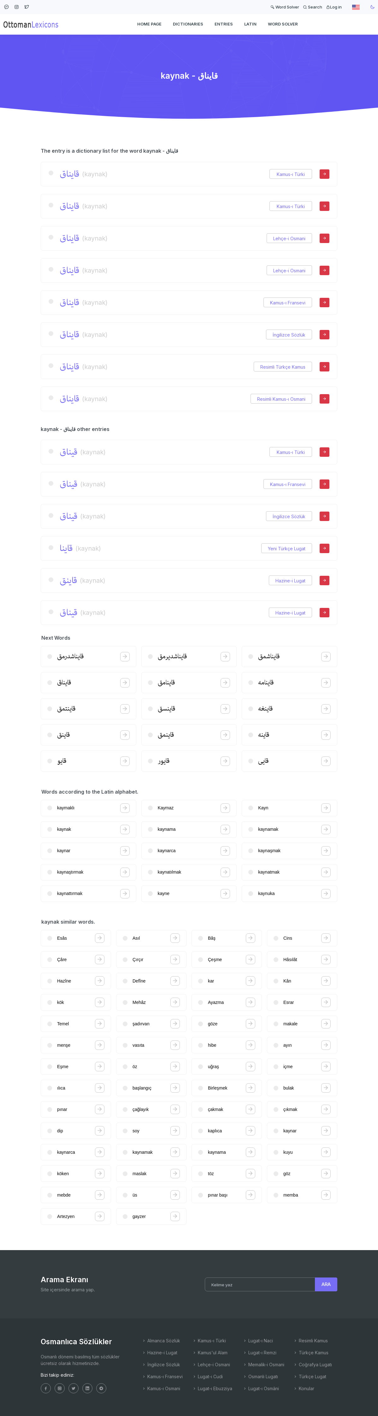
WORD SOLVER (283, 23)
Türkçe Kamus (310, 1352)
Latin (250, 23)
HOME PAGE (149, 23)
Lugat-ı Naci (258, 1340)
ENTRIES (224, 23)
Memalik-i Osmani (263, 1364)
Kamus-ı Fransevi (287, 302)
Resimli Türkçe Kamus (282, 367)
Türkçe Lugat (309, 1376)
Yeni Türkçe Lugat (286, 548)
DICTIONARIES (188, 23)
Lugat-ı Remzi (259, 1352)
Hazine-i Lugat (290, 580)
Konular (303, 1388)
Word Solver (284, 6)
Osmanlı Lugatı (260, 1376)
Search (312, 6)
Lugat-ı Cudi (207, 1376)
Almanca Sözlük (161, 1340)
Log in (334, 6)
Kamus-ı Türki (291, 174)
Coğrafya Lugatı (312, 1364)
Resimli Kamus (310, 1340)
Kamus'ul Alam (209, 1352)
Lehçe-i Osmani (289, 238)
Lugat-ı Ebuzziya (212, 1388)
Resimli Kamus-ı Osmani (281, 399)
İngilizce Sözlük (289, 334)
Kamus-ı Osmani (161, 1388)
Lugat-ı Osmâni (261, 1388)
